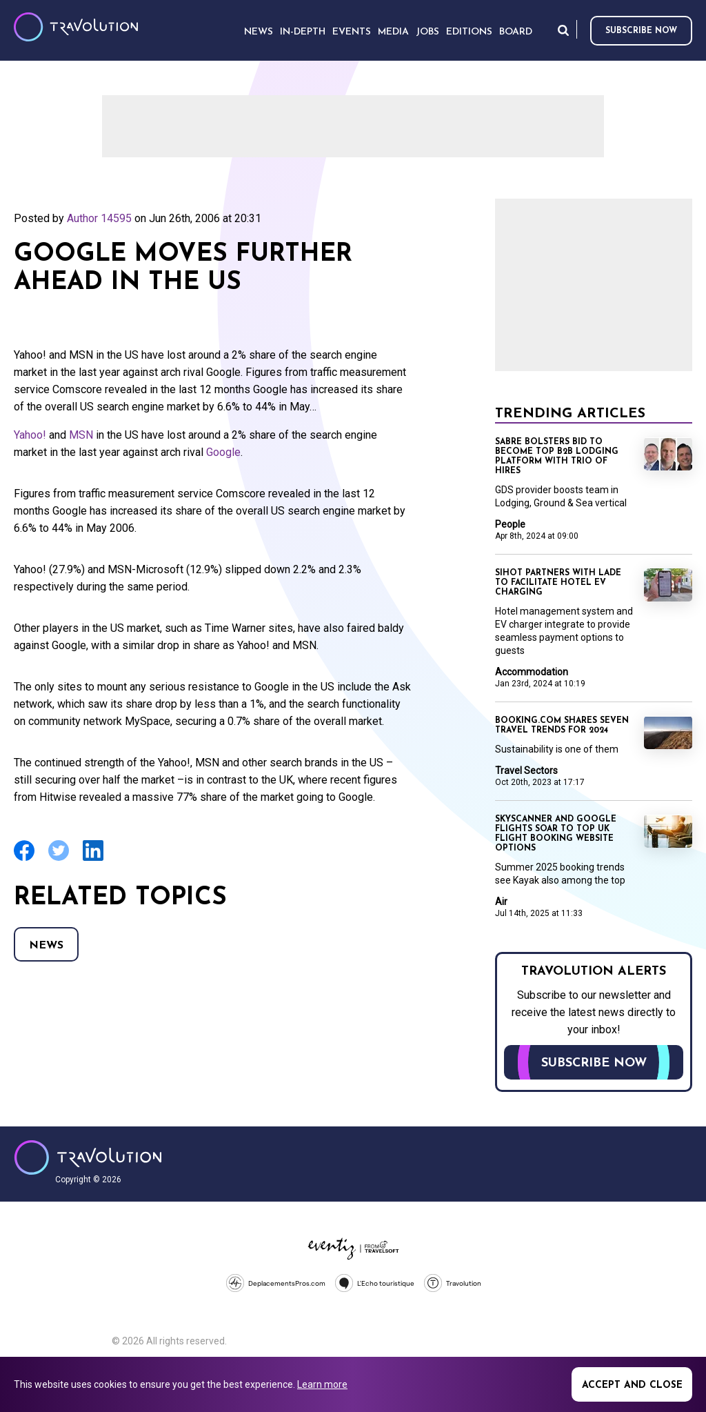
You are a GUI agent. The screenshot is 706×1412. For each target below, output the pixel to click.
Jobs (427, 32)
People (510, 524)
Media (393, 32)
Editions (469, 32)
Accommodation (531, 672)
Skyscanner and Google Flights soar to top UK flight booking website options (555, 834)
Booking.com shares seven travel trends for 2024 (562, 726)
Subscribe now (641, 31)
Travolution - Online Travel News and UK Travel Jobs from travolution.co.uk (88, 1157)
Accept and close (632, 1385)
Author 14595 (99, 218)
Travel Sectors (526, 770)
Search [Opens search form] (563, 30)
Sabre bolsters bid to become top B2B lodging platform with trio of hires (556, 456)
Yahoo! (30, 434)
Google (223, 452)
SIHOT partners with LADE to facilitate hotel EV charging (558, 583)
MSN (81, 434)
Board (515, 32)
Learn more (322, 1384)
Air (501, 901)
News (46, 945)
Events (351, 32)
